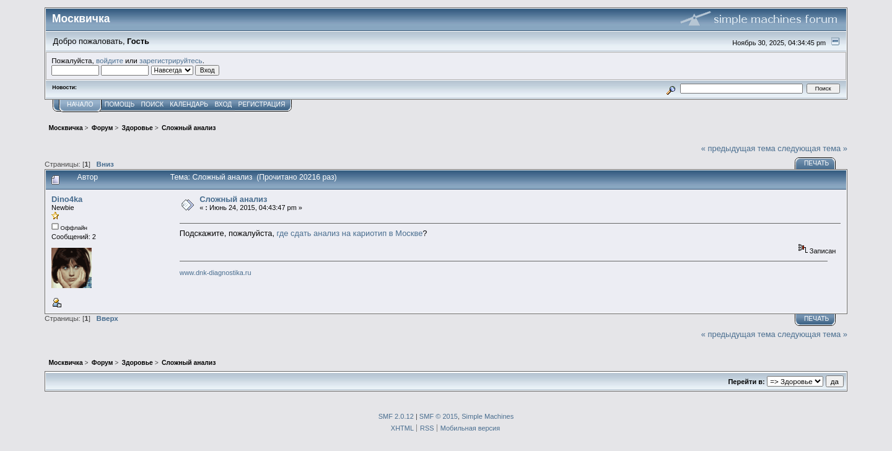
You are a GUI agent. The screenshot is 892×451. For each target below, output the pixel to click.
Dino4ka (66, 199)
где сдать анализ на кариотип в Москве (350, 233)
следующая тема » (812, 148)
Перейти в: (746, 381)
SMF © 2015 (438, 416)
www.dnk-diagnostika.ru (215, 272)
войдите (109, 60)
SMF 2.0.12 (396, 416)
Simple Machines (487, 416)
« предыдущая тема (738, 148)
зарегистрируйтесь (171, 60)
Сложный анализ (233, 199)
